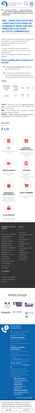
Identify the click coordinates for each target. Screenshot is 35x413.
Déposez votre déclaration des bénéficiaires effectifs (8, 245)
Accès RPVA (5, 259)
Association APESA (25, 248)
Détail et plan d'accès (24, 397)
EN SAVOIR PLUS (27, 406)
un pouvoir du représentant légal (15, 67)
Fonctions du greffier (8, 277)
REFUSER (9, 410)
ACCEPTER (26, 410)
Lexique (21, 250)
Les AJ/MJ (22, 232)
